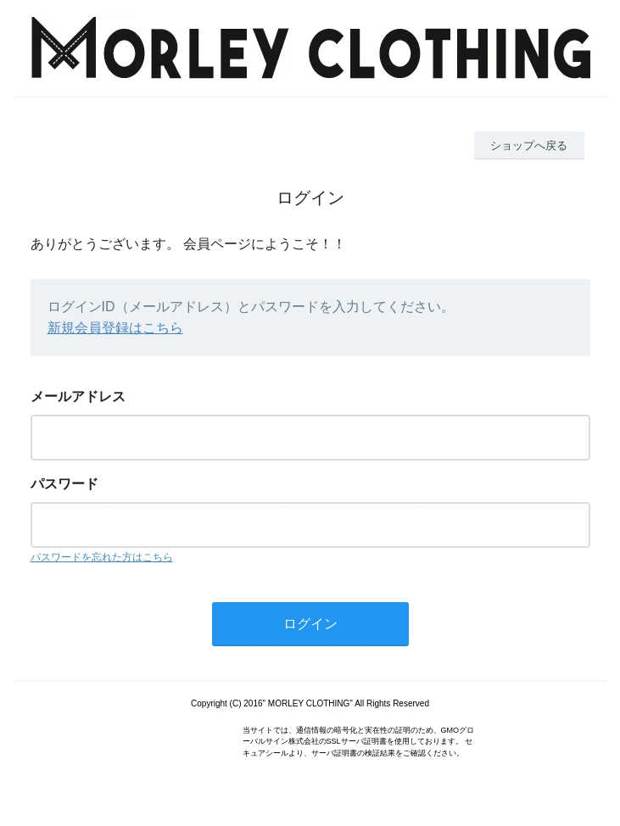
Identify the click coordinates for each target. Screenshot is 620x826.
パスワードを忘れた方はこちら (102, 557)
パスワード (64, 484)
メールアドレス (78, 396)
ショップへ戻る (528, 145)
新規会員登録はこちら (115, 328)
